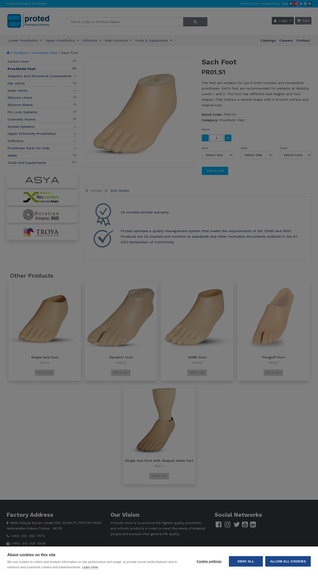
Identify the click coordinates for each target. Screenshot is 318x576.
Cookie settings (209, 561)
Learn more (90, 567)
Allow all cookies (288, 561)
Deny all (246, 561)
